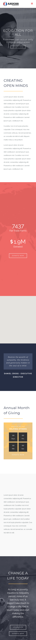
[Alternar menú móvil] (32, 4)
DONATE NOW (18, 455)
